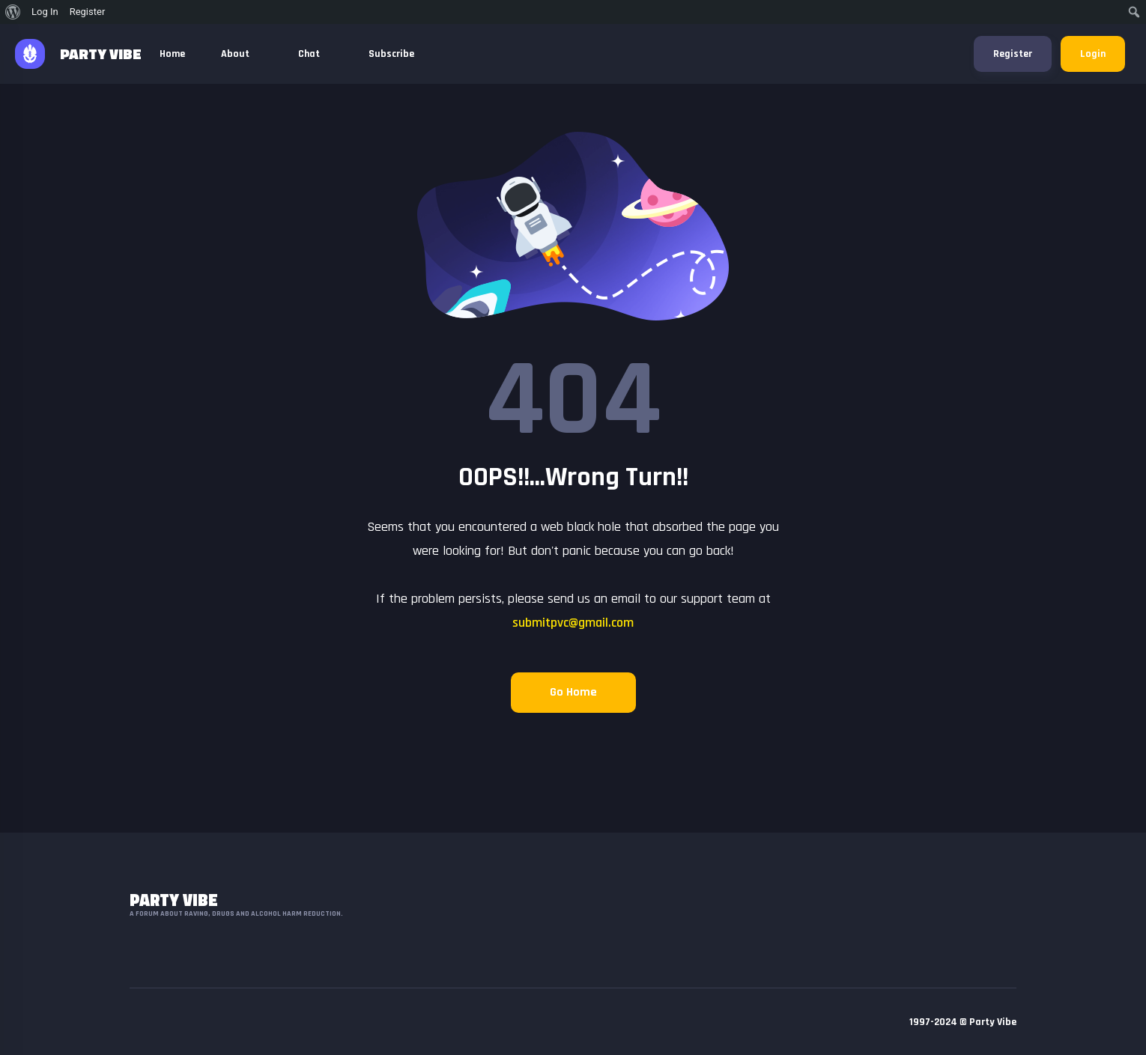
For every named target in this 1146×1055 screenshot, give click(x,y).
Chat (315, 54)
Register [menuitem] (88, 11)
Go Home (573, 692)
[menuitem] (13, 12)
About (241, 54)
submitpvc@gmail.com (573, 622)
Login (1093, 54)
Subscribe (391, 54)
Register (1012, 54)
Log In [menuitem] (44, 11)
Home (172, 54)
